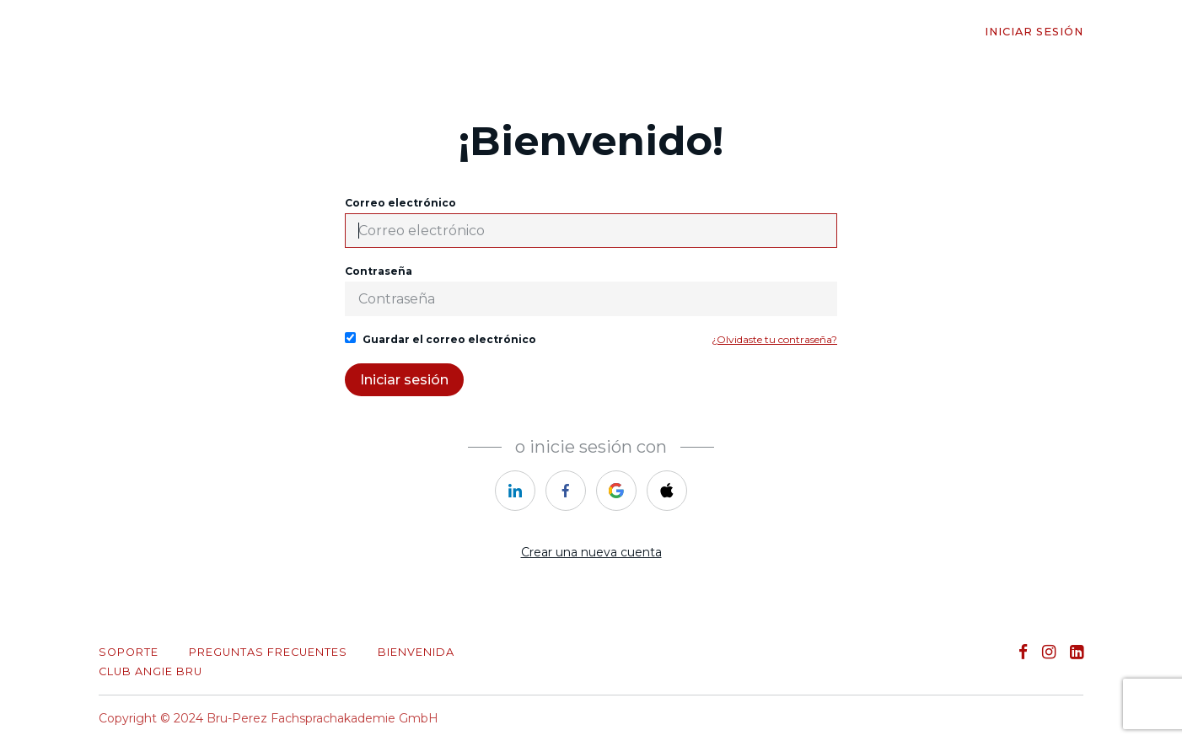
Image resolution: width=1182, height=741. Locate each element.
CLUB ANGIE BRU (150, 671)
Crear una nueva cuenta (591, 552)
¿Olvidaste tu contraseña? (774, 339)
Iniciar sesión (1034, 31)
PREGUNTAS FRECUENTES (268, 652)
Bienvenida (416, 652)
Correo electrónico (591, 222)
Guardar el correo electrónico (440, 339)
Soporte (128, 652)
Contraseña (591, 290)
